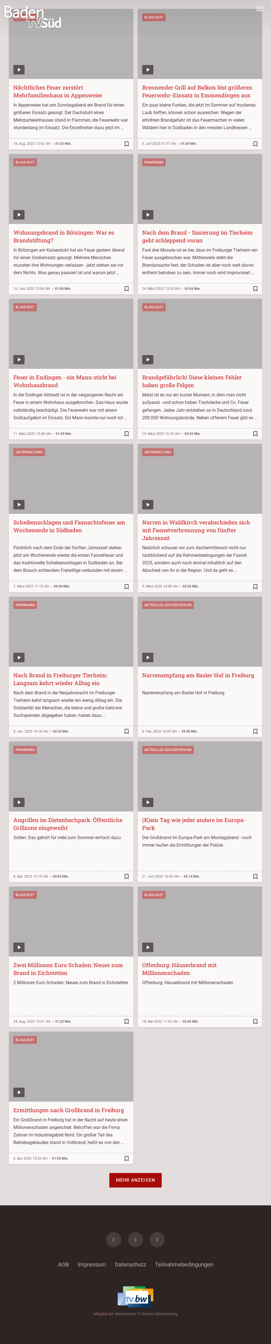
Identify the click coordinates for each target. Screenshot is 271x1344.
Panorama (153, 162)
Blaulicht (25, 162)
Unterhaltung (29, 452)
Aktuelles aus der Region (168, 605)
